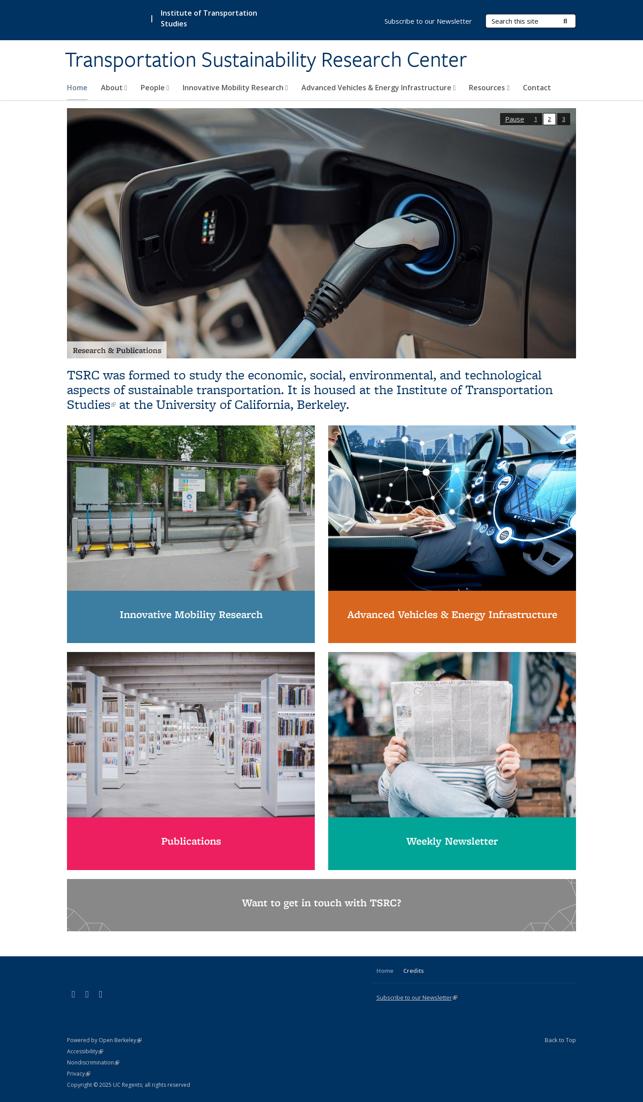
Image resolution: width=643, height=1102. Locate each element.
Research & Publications (117, 350)
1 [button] (535, 119)
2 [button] (549, 119)
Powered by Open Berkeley (104, 1040)
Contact (537, 88)
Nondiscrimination (93, 1062)
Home (77, 88)
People (155, 88)
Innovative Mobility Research (235, 88)
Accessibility (85, 1051)
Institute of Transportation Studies (209, 18)
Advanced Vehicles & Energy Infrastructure (378, 88)
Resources (489, 88)
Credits (413, 971)
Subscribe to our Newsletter (428, 21)
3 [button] (563, 119)
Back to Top (560, 1040)
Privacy (78, 1073)
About (114, 88)
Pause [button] (514, 118)
